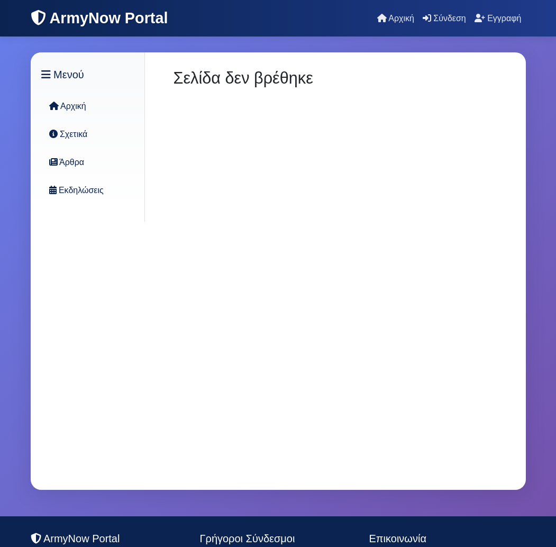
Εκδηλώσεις (76, 190)
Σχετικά (68, 134)
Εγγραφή (498, 18)
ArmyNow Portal (99, 18)
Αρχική (395, 18)
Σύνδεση (444, 18)
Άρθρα (67, 162)
